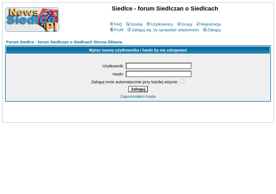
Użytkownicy (160, 24)
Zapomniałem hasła (138, 96)
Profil (116, 29)
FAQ (116, 24)
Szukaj (134, 24)
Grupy (184, 24)
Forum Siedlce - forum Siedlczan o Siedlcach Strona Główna (64, 42)
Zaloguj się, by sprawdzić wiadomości (163, 29)
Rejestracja (208, 24)
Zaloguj (211, 29)
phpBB (125, 117)
